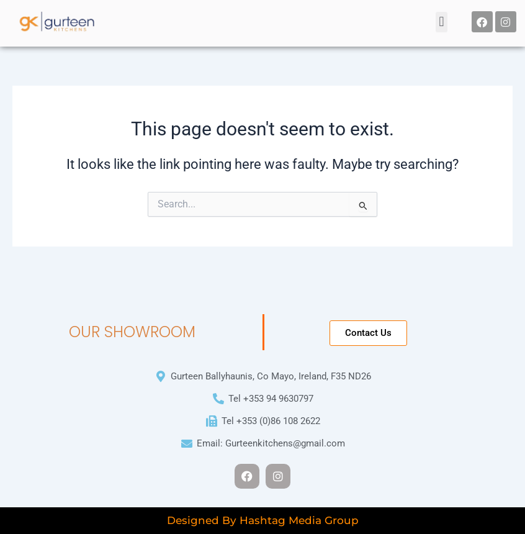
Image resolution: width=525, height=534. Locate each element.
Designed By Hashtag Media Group (263, 520)
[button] (441, 19)
